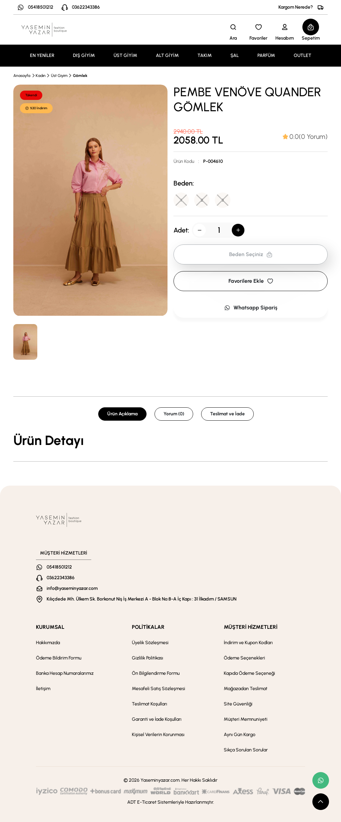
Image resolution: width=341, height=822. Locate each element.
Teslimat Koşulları (149, 704)
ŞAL (234, 55)
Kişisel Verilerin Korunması (158, 734)
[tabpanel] (170, 440)
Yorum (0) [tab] (174, 414)
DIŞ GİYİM (84, 55)
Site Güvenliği (238, 704)
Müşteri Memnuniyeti (245, 719)
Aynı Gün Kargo (239, 734)
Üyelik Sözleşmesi (150, 642)
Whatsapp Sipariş (250, 308)
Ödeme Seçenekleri (244, 658)
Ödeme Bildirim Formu (58, 658)
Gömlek (80, 75)
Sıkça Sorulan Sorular (246, 750)
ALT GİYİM (167, 55)
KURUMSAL (50, 627)
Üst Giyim (59, 75)
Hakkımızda (48, 642)
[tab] (305, 136)
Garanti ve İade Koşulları (156, 719)
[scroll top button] (320, 801)
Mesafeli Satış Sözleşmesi (158, 688)
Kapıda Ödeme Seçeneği (249, 673)
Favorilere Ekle (250, 281)
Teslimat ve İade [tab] (227, 414)
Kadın (41, 75)
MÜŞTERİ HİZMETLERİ (250, 627)
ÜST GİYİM (125, 55)
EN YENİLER (42, 55)
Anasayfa (21, 75)
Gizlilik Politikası (147, 658)
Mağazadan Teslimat (245, 688)
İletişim (43, 688)
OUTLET (302, 55)
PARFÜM (266, 55)
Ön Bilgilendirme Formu (155, 673)
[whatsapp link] (320, 780)
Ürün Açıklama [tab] (122, 414)
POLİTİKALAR (148, 627)
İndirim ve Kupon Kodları (248, 642)
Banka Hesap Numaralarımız (65, 673)
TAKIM (204, 55)
